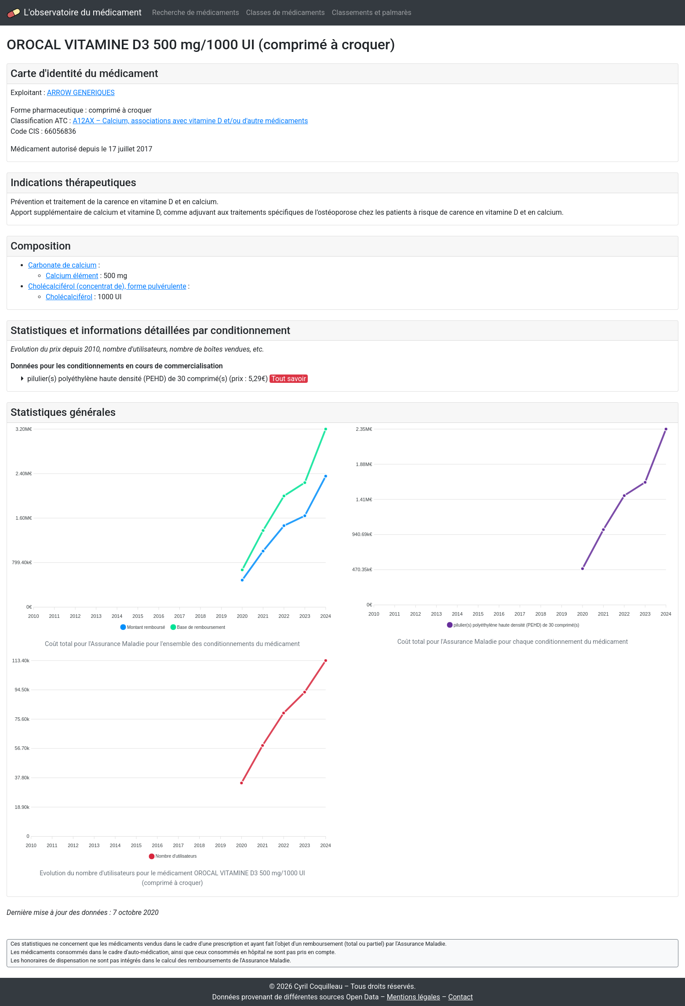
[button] (142, 627)
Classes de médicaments (285, 12)
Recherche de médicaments (195, 12)
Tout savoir (288, 378)
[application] (172, 529)
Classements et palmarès (372, 12)
